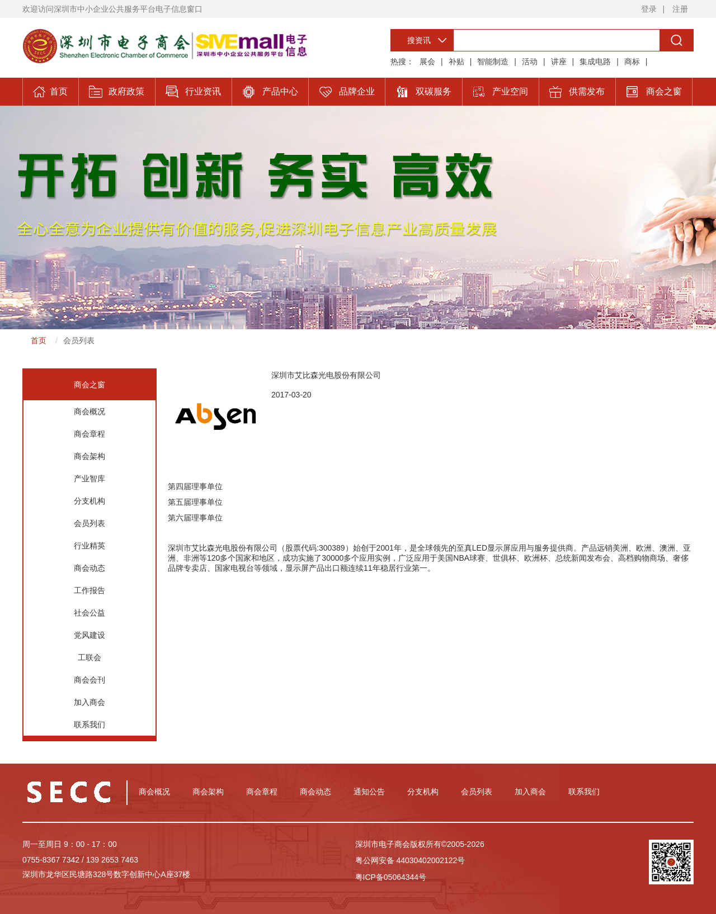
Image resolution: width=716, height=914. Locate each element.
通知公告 (369, 791)
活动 (530, 61)
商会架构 (89, 456)
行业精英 (89, 545)
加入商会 (89, 702)
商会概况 (89, 411)
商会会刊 (89, 679)
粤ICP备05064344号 (391, 877)
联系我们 (89, 724)
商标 (632, 61)
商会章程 (89, 433)
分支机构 (89, 500)
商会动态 (89, 567)
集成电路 (595, 61)
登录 (649, 8)
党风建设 (89, 635)
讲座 (559, 61)
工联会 (89, 657)
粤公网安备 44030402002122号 (410, 860)
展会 (427, 61)
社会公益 (89, 612)
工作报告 (89, 590)
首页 (38, 340)
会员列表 (79, 340)
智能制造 (492, 61)
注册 (680, 8)
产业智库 (89, 478)
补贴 (456, 61)
